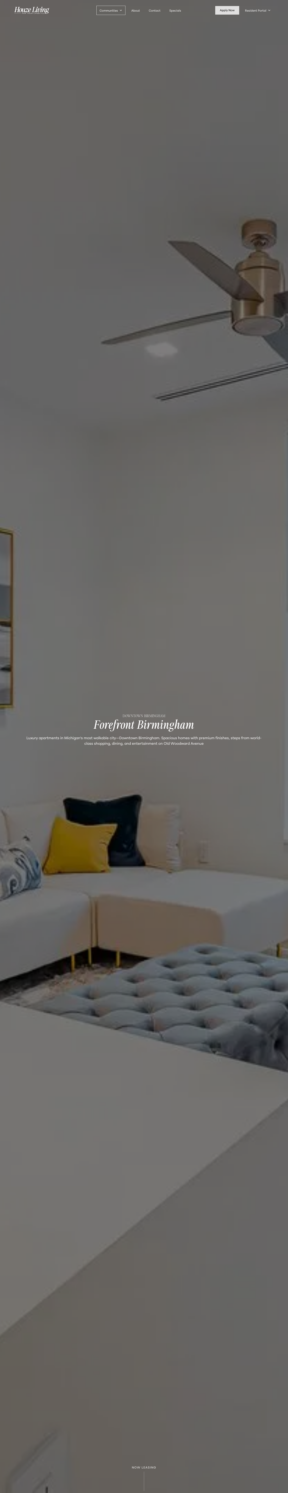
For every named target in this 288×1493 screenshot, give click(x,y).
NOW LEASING (144, 1479)
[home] (31, 10)
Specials (175, 10)
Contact (155, 10)
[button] (110, 10)
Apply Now (227, 10)
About (135, 10)
